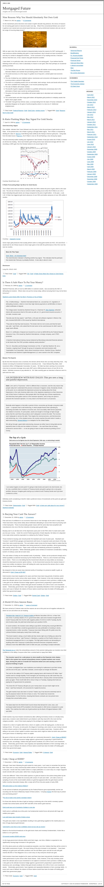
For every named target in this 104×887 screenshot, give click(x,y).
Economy (16, 752)
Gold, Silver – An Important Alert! (16, 256)
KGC (4, 276)
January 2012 (91, 122)
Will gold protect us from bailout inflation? (15, 786)
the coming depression (78, 73)
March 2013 (91, 107)
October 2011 (91, 124)
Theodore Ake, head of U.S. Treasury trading (20, 615)
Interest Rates (27, 752)
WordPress (93, 883)
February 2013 (91, 109)
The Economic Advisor (77, 84)
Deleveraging (17, 505)
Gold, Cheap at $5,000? (18, 572)
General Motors (22, 420)
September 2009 (92, 154)
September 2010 (92, 137)
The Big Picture (75, 70)
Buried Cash (36, 595)
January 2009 (91, 174)
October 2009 (91, 152)
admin (19, 20)
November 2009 (92, 149)
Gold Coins (31, 110)
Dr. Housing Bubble (77, 55)
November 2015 (92, 100)
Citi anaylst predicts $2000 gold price (14, 836)
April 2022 (90, 95)
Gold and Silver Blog (77, 63)
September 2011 (92, 127)
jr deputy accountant (77, 65)
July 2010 (90, 142)
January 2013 (91, 112)
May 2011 (90, 129)
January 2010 (91, 147)
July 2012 (90, 114)
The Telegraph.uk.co (9, 650)
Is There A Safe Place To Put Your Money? (23, 282)
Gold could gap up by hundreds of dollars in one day (19, 807)
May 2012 (90, 117)
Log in (100, 883)
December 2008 (92, 176)
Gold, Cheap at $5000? (59, 737)
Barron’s (18, 134)
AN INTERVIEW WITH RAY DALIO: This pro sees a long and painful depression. (34, 378)
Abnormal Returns (76, 50)
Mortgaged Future (17, 8)
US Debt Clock (75, 86)
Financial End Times (77, 58)
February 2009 (91, 171)
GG (28, 274)
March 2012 (91, 119)
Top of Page (6, 883)
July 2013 (90, 105)
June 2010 (90, 144)
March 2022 (91, 97)
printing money (40, 110)
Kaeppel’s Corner (14, 239)
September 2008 (92, 184)
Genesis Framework (81, 883)
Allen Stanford (50, 310)
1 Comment (28, 285)
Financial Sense (76, 60)
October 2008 (91, 181)
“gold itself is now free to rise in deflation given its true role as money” (24, 827)
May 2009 (90, 164)
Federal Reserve (18, 110)
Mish (72, 68)
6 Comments (27, 20)
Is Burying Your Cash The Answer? (19, 514)
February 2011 (91, 134)
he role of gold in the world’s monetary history (17, 797)
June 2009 (90, 162)
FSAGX (49, 792)
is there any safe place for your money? (52, 505)
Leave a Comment (31, 605)
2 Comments (29, 762)
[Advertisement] (82, 29)
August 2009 (91, 157)
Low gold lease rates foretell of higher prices (16, 817)
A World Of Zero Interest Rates (17, 602)
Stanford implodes (8, 507)
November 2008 (92, 179)
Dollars (15, 595)
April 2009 (90, 166)
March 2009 (91, 169)
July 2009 (90, 159)
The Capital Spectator (77, 81)
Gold (25, 110)
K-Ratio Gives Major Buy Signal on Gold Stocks (48, 274)
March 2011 (91, 132)
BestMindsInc (75, 53)
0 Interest (46, 752)
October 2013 (91, 102)
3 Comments (26, 122)
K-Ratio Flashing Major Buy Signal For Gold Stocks (28, 119)
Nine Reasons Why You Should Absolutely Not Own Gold (30, 17)
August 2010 (91, 139)
